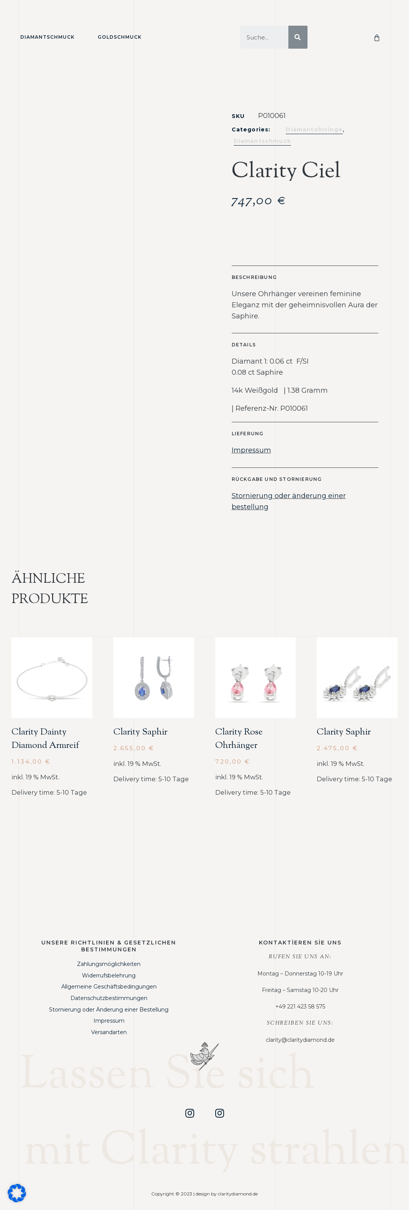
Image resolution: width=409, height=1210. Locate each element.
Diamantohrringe (314, 129)
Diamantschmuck (47, 37)
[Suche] (298, 37)
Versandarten (109, 1032)
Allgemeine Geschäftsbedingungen (109, 986)
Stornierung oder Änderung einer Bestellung (109, 1009)
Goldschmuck (120, 37)
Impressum (251, 450)
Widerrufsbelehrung (109, 975)
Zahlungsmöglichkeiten (109, 964)
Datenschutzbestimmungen (108, 998)
